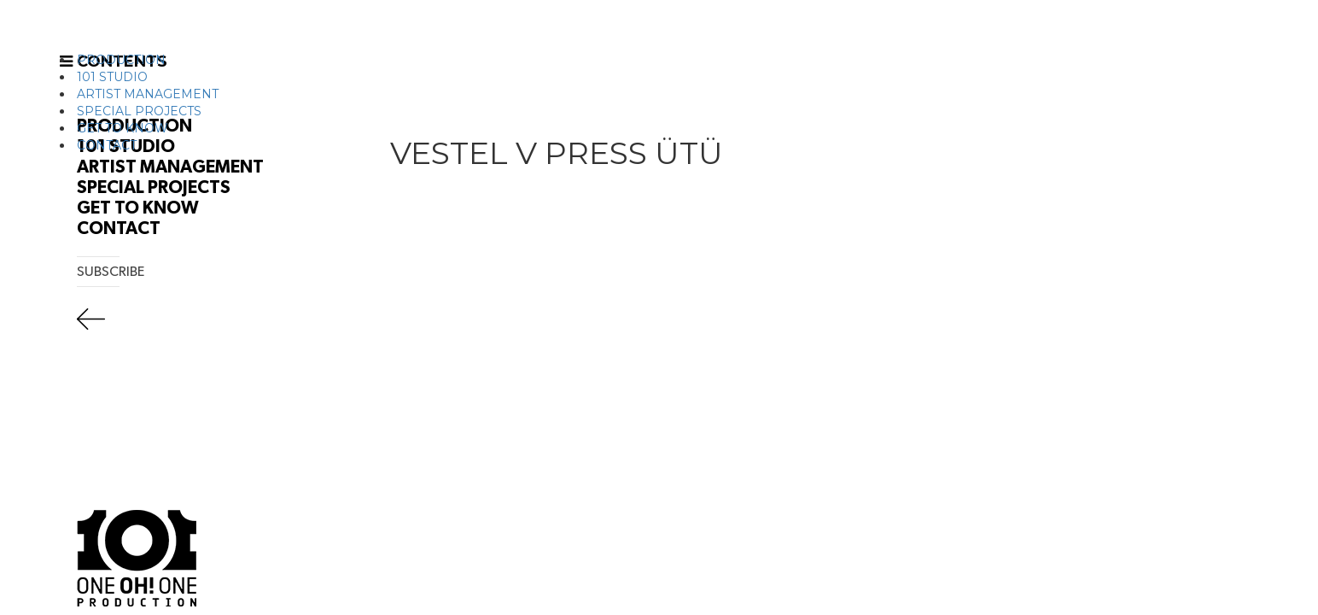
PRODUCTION (121, 59)
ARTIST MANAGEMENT (148, 94)
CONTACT (107, 145)
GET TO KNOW (122, 128)
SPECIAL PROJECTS (139, 111)
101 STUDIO (112, 77)
